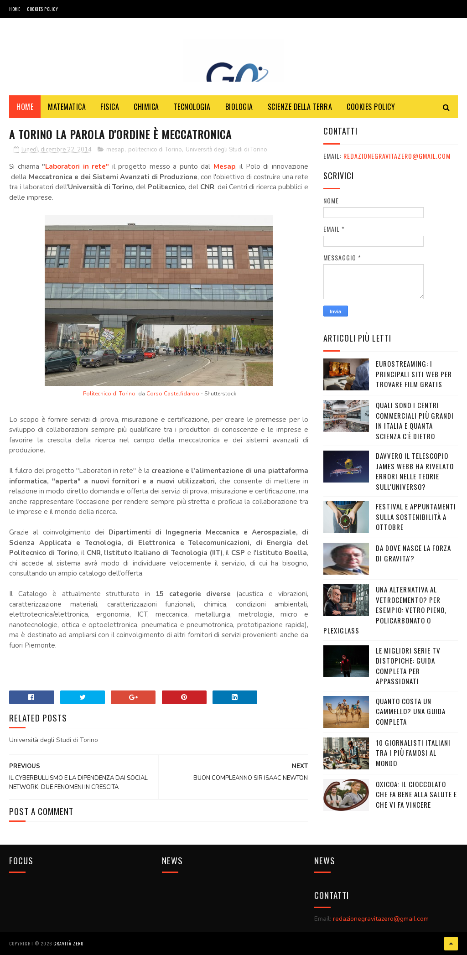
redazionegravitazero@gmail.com (397, 156)
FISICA (109, 106)
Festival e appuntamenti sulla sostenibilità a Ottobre (416, 516)
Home (14, 8)
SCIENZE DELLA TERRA (300, 106)
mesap (115, 149)
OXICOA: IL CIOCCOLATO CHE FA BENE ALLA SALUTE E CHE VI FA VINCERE (416, 794)
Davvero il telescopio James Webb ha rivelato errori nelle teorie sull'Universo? (415, 471)
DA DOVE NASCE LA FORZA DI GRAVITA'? (413, 553)
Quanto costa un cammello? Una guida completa (411, 711)
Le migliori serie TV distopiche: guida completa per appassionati (408, 665)
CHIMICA (146, 106)
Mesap (224, 166)
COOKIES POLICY (42, 8)
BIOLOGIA (239, 106)
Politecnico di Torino (109, 393)
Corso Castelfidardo (172, 393)
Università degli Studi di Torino (226, 149)
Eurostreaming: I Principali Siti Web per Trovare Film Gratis (414, 373)
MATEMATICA (67, 106)
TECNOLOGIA (192, 106)
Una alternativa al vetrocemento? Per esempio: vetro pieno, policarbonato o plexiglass (384, 609)
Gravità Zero (68, 943)
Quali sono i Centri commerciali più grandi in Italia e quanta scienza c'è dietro (415, 420)
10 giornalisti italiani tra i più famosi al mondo (413, 752)
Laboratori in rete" (77, 166)
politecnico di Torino (155, 149)
